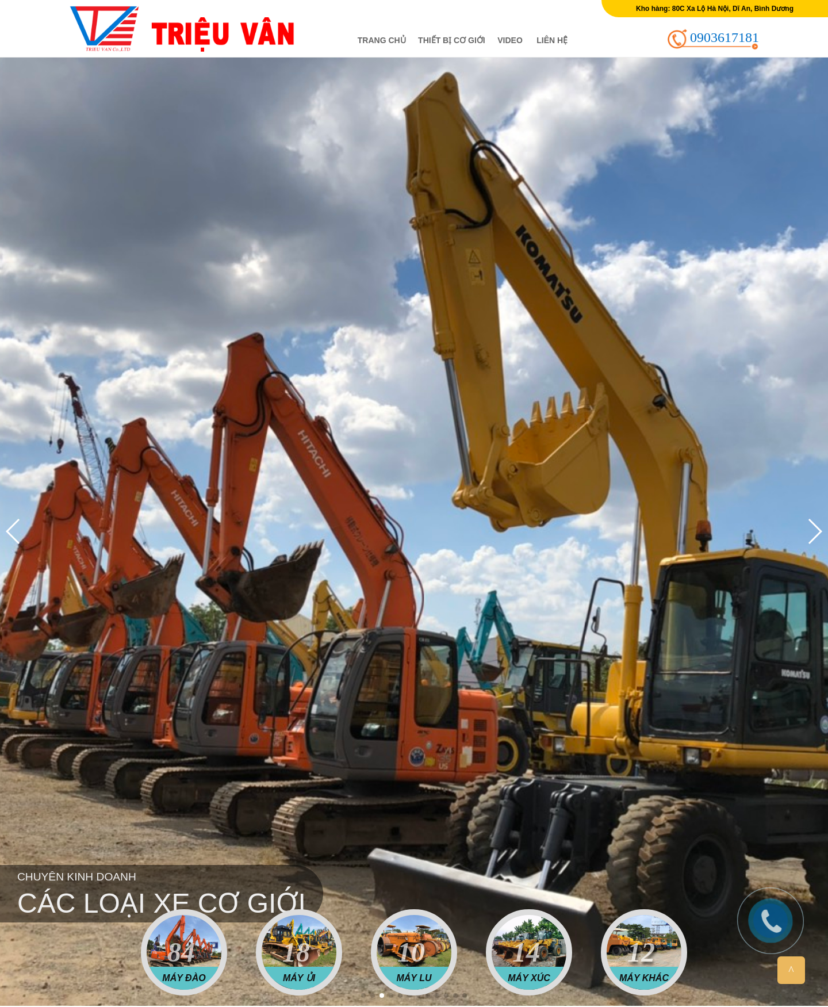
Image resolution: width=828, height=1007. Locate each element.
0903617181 (724, 37)
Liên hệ (552, 40)
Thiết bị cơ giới (451, 40)
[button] (363, 995)
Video (510, 40)
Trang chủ (382, 40)
